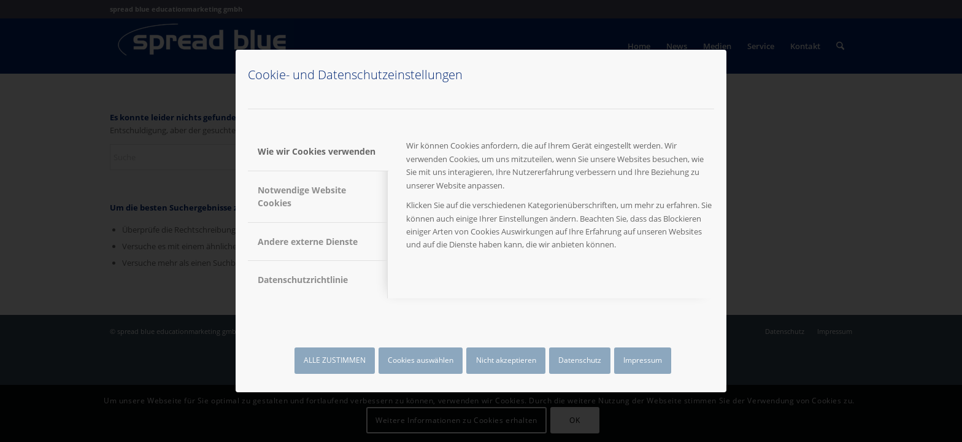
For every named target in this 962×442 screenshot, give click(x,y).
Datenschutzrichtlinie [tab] (303, 279)
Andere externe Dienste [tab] (308, 241)
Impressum (642, 360)
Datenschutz (579, 360)
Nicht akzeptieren (506, 360)
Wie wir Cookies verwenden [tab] (316, 151)
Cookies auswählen (420, 360)
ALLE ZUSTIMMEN (335, 360)
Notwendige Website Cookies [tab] (302, 196)
